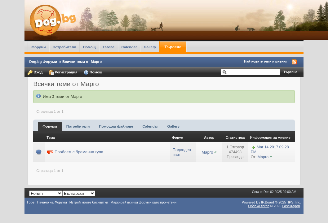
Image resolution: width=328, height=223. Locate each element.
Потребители (64, 47)
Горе (30, 202)
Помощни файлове (116, 126)
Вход (35, 72)
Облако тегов (258, 206)
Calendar (129, 47)
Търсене (172, 47)
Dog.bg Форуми (43, 61)
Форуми (38, 47)
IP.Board (267, 202)
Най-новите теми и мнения (265, 61)
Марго (207, 152)
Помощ (89, 47)
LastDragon (291, 206)
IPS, (294, 202)
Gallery (150, 47)
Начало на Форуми (52, 202)
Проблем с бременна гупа (79, 152)
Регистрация (63, 72)
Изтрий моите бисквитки (88, 202)
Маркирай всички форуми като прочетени (143, 202)
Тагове (109, 47)
